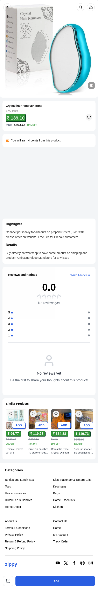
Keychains (59, 486)
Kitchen (58, 506)
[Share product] (91, 7)
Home (57, 528)
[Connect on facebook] (74, 563)
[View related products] (91, 85)
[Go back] (7, 7)
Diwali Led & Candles (18, 500)
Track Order (60, 541)
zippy (11, 564)
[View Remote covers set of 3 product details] (16, 451)
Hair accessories (15, 493)
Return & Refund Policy (20, 541)
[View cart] (8, 581)
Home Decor (13, 506)
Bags (56, 493)
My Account (60, 535)
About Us (11, 521)
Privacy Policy (14, 535)
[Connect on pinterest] (82, 563)
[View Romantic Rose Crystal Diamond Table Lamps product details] (61, 453)
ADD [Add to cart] (19, 425)
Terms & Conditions (17, 528)
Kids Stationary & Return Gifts (72, 479)
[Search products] (80, 7)
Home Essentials (64, 500)
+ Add (55, 581)
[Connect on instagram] (90, 563)
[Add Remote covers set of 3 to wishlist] (10, 414)
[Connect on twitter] (65, 563)
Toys (8, 486)
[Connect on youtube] (57, 563)
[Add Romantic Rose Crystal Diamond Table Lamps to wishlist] (56, 417)
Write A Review (80, 276)
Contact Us (60, 521)
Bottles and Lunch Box (19, 479)
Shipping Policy (15, 548)
